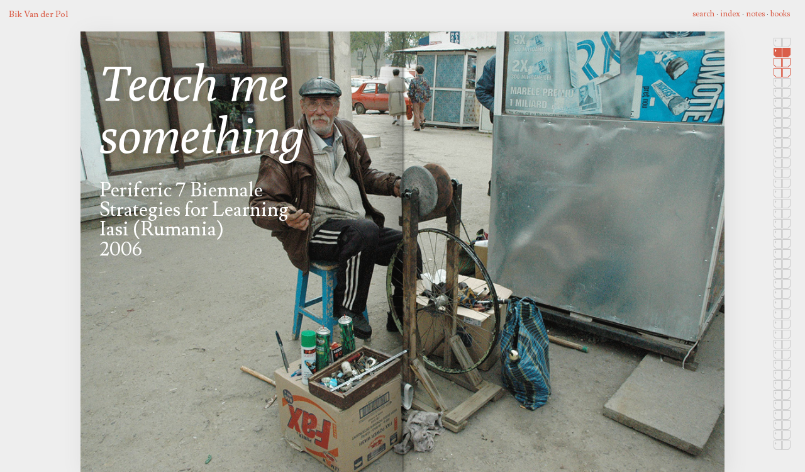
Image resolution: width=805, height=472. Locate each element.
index (730, 14)
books (780, 14)
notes (755, 14)
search (703, 14)
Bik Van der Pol (38, 14)
